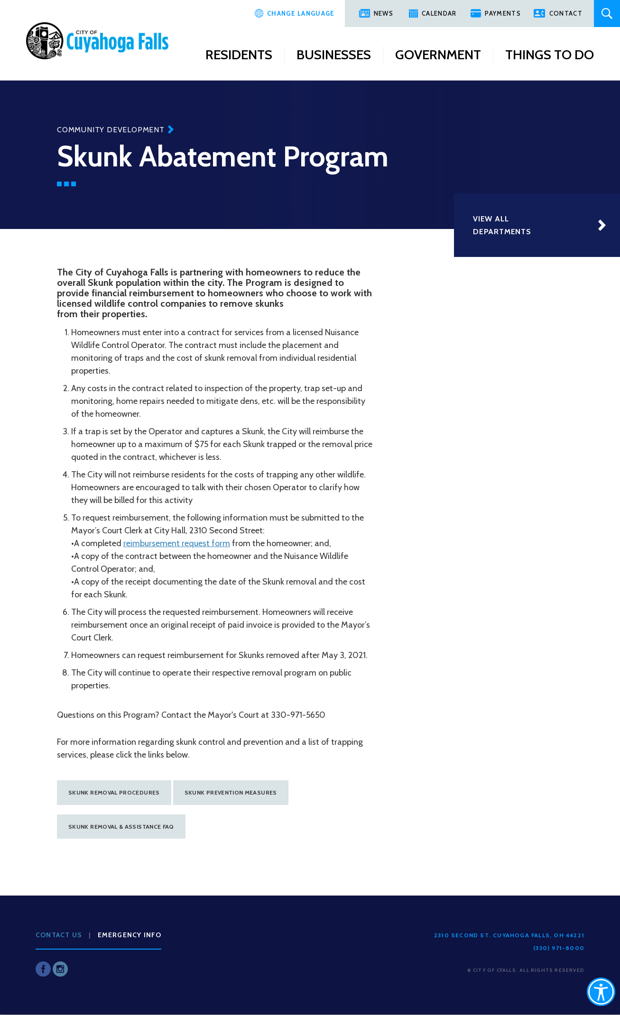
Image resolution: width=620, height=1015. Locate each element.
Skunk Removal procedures (114, 792)
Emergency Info (130, 935)
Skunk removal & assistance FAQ (121, 826)
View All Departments (502, 225)
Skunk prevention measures (231, 792)
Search (607, 13)
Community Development (111, 129)
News (383, 13)
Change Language (301, 13)
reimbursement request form (176, 543)
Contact (566, 13)
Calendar (439, 13)
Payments (502, 13)
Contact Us (59, 935)
